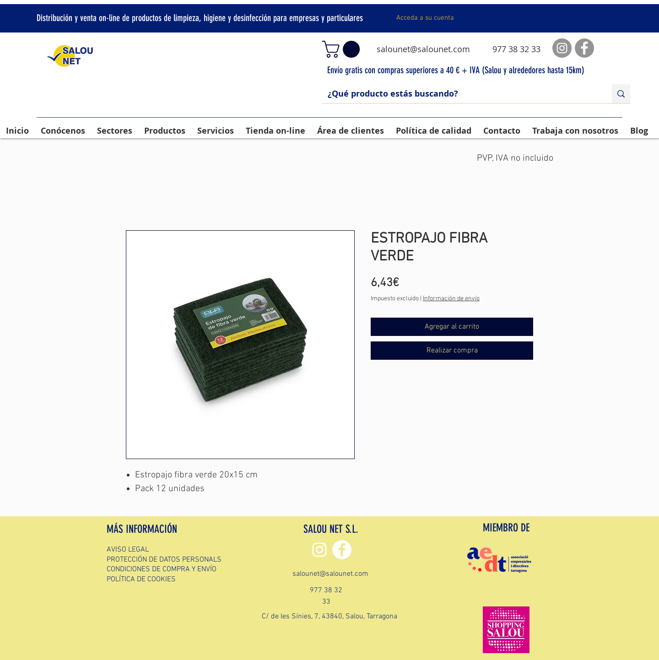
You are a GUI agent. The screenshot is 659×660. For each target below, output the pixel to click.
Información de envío (451, 299)
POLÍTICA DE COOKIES (141, 579)
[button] (343, 49)
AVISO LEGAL (128, 549)
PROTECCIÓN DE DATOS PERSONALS (164, 559)
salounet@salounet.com (423, 48)
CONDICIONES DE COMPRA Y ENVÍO (161, 569)
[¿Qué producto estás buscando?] (460, 93)
